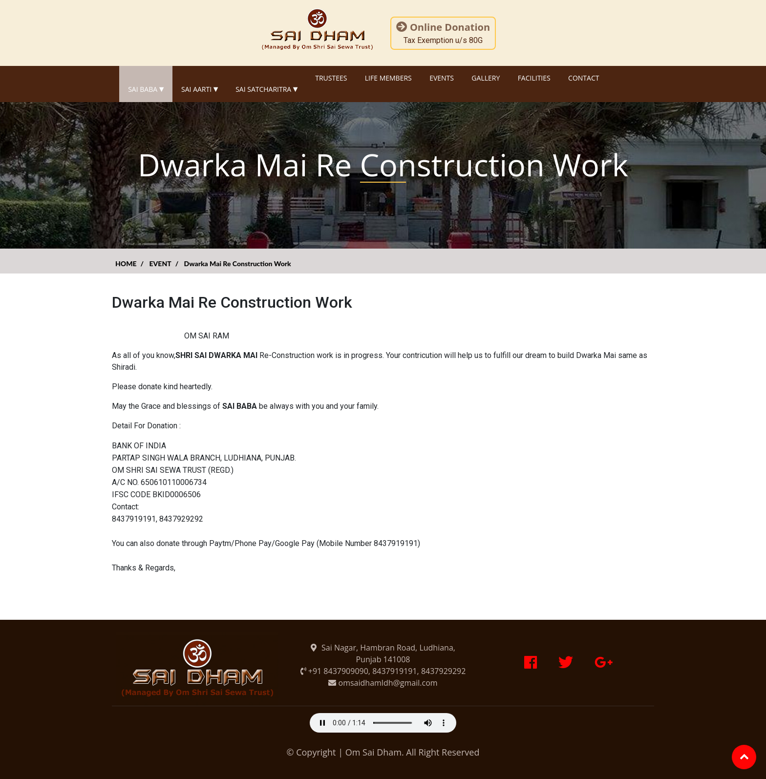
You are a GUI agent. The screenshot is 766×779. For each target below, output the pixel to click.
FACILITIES (534, 78)
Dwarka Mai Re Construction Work (237, 263)
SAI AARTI (199, 84)
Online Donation (443, 27)
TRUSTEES (331, 78)
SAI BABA (146, 84)
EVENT (160, 263)
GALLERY (485, 78)
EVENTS (441, 78)
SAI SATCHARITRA (266, 84)
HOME (126, 263)
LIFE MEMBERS (388, 78)
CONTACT (583, 78)
